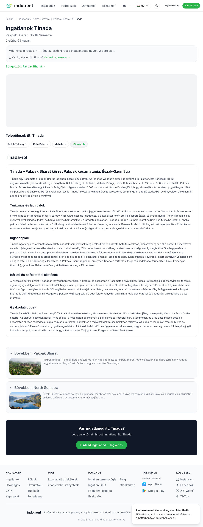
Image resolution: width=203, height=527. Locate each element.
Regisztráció (191, 5)
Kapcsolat (12, 496)
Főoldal (10, 18)
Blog (123, 479)
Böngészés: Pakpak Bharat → (26, 66)
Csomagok (12, 485)
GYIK (9, 490)
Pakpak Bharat (62, 18)
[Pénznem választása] (126, 5)
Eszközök (108, 5)
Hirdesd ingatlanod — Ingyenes (101, 445)
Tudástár (33, 490)
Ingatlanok (48, 5)
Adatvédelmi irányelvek (63, 485)
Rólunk (32, 479)
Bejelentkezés (172, 5)
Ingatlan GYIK (97, 485)
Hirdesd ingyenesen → (57, 57)
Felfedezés (68, 5)
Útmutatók (89, 5)
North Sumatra (41, 18)
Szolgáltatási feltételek (63, 479)
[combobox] (143, 5)
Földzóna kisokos (100, 490)
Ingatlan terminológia (102, 479)
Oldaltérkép (127, 485)
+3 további (79, 144)
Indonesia (23, 18)
